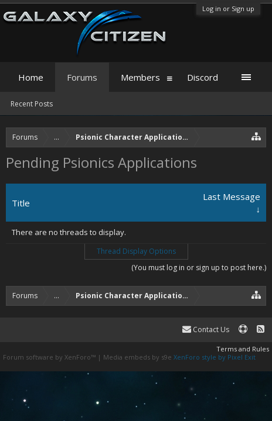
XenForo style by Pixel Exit (215, 357)
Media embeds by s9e (137, 357)
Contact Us (205, 329)
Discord (202, 77)
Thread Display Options (136, 251)
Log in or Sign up (228, 8)
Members (140, 77)
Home (30, 77)
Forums (82, 77)
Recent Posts (32, 104)
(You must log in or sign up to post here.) (198, 267)
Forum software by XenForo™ (50, 357)
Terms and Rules (242, 348)
